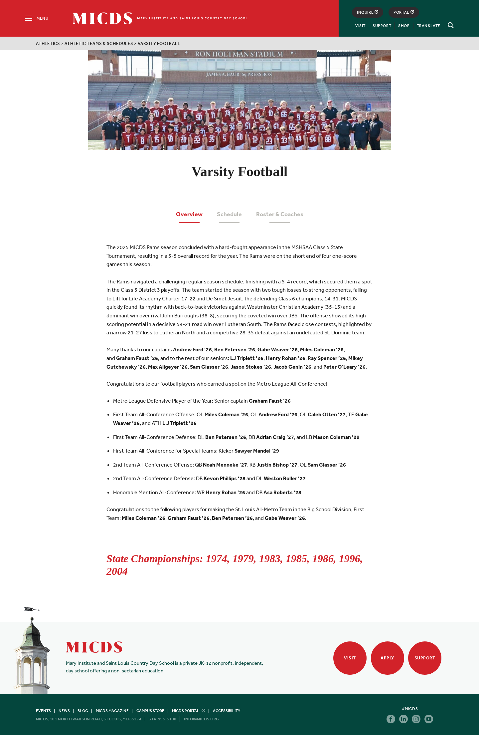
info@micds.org (201, 719)
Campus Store (150, 710)
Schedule (229, 214)
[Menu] (36, 18)
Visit (360, 25)
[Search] (449, 25)
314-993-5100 (162, 719)
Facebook (391, 719)
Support (382, 25)
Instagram (416, 719)
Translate (428, 25)
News (64, 710)
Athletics (48, 43)
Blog (83, 710)
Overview (189, 214)
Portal (404, 12)
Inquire (367, 12)
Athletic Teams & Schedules (99, 43)
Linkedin (403, 719)
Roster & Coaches (279, 214)
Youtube (428, 719)
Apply (387, 658)
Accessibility (226, 710)
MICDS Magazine (112, 710)
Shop (403, 25)
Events (43, 710)
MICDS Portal (188, 710)
